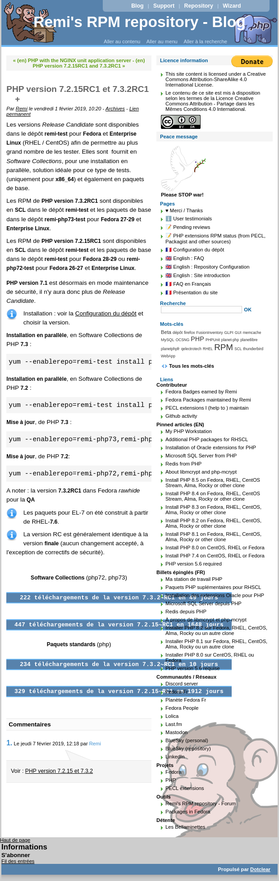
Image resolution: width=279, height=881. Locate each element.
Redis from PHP (183, 463)
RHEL (208, 349)
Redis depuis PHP (185, 611)
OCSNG (182, 340)
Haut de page (15, 840)
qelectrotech (191, 349)
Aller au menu (162, 41)
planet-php (230, 340)
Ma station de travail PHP (193, 579)
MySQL (167, 340)
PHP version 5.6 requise (192, 668)
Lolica (171, 716)
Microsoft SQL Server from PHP (201, 455)
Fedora (173, 772)
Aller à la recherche (205, 41)
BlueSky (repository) (188, 748)
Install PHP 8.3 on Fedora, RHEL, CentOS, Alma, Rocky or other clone (213, 509)
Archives (115, 108)
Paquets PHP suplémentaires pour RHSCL (213, 587)
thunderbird (253, 349)
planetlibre (248, 340)
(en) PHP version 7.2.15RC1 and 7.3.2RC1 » (89, 63)
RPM (223, 347)
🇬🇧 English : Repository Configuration (207, 266)
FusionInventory (209, 332)
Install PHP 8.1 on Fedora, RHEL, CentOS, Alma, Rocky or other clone (213, 536)
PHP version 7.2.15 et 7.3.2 (59, 771)
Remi (21, 108)
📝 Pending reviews (187, 227)
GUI (238, 332)
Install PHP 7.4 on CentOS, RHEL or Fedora (215, 555)
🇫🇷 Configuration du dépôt (194, 249)
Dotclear (260, 869)
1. (9, 743)
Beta (166, 332)
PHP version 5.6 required (193, 563)
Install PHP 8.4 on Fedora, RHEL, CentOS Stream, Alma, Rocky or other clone (212, 496)
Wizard (232, 6)
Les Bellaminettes (185, 827)
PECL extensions (184, 788)
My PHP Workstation (188, 431)
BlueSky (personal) (186, 740)
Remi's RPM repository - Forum (200, 803)
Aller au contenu (122, 41)
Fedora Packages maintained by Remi (208, 399)
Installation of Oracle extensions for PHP (210, 447)
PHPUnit (213, 340)
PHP (197, 338)
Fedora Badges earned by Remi (201, 391)
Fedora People (181, 708)
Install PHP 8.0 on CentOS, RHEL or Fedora (215, 547)
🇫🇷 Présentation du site (191, 292)
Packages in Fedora (187, 811)
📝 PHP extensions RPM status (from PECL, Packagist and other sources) (215, 238)
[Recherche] (201, 309)
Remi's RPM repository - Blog (139, 22)
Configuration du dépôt (106, 313)
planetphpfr (170, 349)
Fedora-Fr (176, 691)
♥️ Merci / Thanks (184, 210)
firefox (189, 332)
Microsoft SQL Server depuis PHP (203, 603)
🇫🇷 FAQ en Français (188, 284)
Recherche (173, 303)
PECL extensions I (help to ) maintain (206, 408)
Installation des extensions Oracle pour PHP (214, 595)
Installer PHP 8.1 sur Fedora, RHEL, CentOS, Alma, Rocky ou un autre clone (216, 644)
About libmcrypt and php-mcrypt (201, 472)
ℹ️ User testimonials (188, 218)
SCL (238, 349)
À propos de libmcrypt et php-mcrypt (206, 619)
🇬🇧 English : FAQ (184, 258)
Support (163, 6)
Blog (137, 6)
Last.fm (173, 724)
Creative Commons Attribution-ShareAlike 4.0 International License (215, 79)
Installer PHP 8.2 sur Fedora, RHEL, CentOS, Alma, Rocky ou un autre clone (216, 630)
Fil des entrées (17, 861)
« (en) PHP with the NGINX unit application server (72, 60)
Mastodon (176, 732)
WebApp (168, 356)
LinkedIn (174, 756)
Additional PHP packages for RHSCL (206, 439)
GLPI (228, 332)
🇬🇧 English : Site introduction (197, 275)
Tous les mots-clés (191, 366)
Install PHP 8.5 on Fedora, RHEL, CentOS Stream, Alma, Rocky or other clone (212, 482)
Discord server (181, 683)
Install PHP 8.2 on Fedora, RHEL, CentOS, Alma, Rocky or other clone (213, 523)
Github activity (181, 416)
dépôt (178, 332)
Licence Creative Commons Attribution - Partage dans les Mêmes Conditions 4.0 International (210, 104)
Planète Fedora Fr (185, 700)
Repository (198, 6)
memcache (252, 332)
